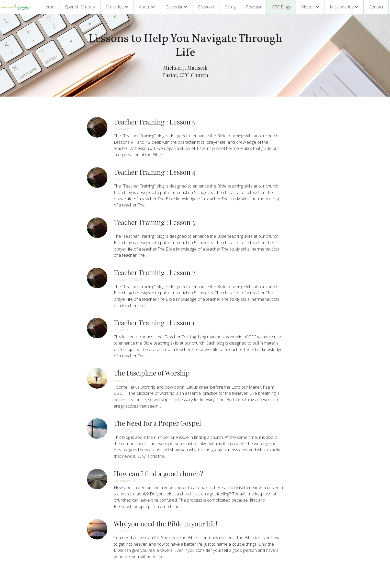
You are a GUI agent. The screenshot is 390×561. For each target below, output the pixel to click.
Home (48, 7)
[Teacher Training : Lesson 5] (97, 113)
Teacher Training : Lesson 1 (154, 283)
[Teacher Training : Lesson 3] (97, 201)
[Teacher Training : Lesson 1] (97, 289)
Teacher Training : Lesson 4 (155, 151)
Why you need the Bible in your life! (166, 459)
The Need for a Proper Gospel (157, 371)
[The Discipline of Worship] (97, 333)
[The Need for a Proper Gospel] (97, 377)
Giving (230, 7)
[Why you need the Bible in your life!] (97, 465)
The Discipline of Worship (152, 327)
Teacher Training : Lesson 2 (155, 239)
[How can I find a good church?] (97, 421)
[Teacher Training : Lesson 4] (97, 157)
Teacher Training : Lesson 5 (154, 107)
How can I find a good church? (158, 415)
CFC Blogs (281, 7)
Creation (206, 7)
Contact (376, 7)
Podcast (253, 7)
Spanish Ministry (80, 7)
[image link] (16, 6)
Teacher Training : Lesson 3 (154, 195)
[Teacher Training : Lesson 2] (97, 245)
